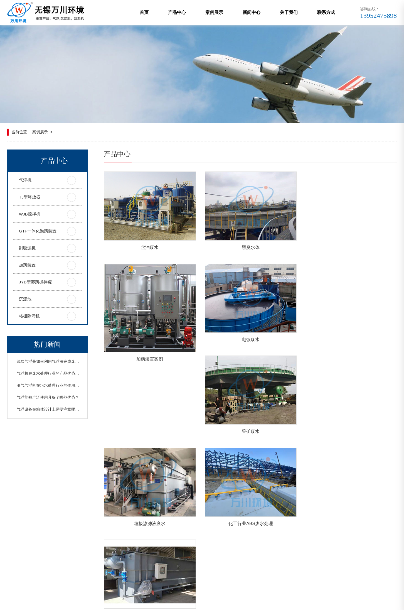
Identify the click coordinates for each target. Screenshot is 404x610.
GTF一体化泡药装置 (37, 231)
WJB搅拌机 (29, 214)
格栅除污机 (29, 315)
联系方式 (326, 12)
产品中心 (177, 12)
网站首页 (16, 534)
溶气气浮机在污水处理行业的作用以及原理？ (56, 385)
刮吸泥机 (27, 248)
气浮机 (25, 180)
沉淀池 (25, 299)
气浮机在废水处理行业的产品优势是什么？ (54, 373)
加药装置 (27, 265)
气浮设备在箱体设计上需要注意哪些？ (50, 409)
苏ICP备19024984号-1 (190, 602)
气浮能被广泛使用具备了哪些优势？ (48, 397)
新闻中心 (251, 12)
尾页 (286, 475)
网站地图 (160, 602)
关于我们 (289, 12)
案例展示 (214, 12)
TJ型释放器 (29, 197)
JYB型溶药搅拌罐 (35, 282)
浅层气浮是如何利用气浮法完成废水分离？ (54, 361)
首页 (144, 12)
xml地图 (142, 602)
